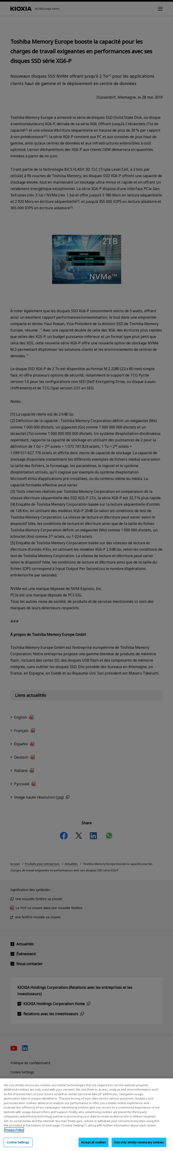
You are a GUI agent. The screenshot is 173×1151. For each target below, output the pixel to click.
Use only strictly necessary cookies (139, 1145)
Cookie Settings (18, 1145)
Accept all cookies (93, 1145)
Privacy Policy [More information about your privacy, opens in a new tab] (14, 1133)
